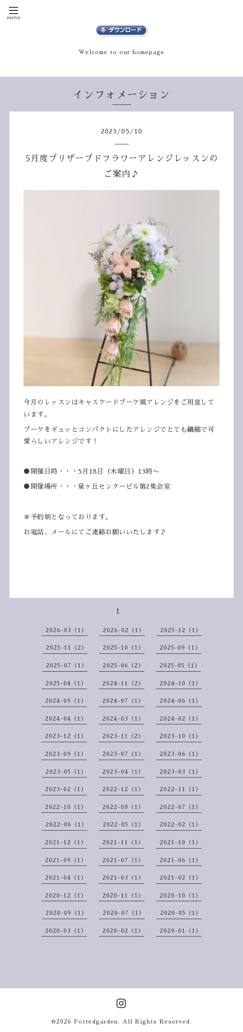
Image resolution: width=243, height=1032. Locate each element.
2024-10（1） (181, 683)
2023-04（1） (123, 772)
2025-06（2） (123, 665)
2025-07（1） (66, 665)
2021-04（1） (66, 878)
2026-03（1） (66, 630)
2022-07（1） (181, 807)
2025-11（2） (66, 648)
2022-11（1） (181, 789)
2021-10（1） (181, 842)
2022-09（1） (123, 807)
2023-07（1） (123, 754)
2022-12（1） (123, 789)
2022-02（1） (181, 824)
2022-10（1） (66, 807)
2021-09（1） (66, 860)
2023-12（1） (66, 736)
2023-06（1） (181, 754)
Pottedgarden (96, 1021)
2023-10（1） (181, 736)
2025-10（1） (123, 648)
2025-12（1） (181, 630)
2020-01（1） (181, 931)
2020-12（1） (66, 895)
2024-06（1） (181, 701)
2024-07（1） (123, 701)
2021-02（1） (181, 878)
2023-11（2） (123, 736)
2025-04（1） (66, 683)
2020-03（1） (66, 931)
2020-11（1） (123, 895)
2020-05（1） (181, 913)
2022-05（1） (123, 824)
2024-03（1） (123, 719)
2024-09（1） (66, 701)
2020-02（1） (123, 931)
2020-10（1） (181, 895)
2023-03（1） (181, 772)
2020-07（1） (124, 913)
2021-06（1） (181, 860)
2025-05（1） (180, 665)
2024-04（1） (66, 719)
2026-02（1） (124, 630)
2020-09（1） (66, 913)
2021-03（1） (123, 878)
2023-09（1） (66, 754)
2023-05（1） (66, 772)
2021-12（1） (66, 842)
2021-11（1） (123, 842)
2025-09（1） (180, 648)
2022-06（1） (66, 824)
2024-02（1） (181, 719)
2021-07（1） (123, 860)
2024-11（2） (123, 683)
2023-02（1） (66, 789)
